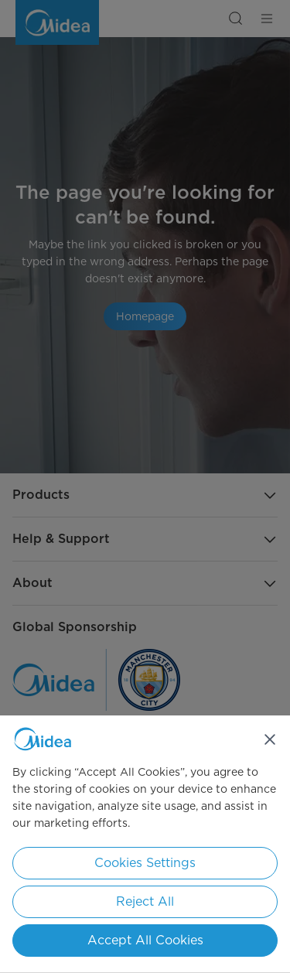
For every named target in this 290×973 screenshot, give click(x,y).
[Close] (270, 739)
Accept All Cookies (145, 940)
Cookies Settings (145, 862)
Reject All (145, 901)
